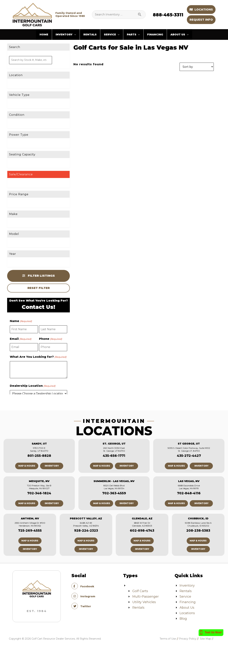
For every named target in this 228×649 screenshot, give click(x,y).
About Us (187, 608)
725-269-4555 (30, 531)
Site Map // (209, 638)
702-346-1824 (39, 493)
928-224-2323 (86, 531)
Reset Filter (38, 288)
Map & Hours (26, 465)
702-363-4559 (114, 493)
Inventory (52, 465)
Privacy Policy (187, 638)
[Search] (141, 14)
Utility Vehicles (144, 602)
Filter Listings (38, 275)
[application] (74, 34)
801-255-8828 (39, 456)
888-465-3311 (168, 14)
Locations (201, 9)
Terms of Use (168, 638)
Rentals (138, 608)
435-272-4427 (189, 456)
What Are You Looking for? (38, 357)
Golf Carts (140, 591)
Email (20, 339)
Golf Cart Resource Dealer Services (53, 638)
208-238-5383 (198, 531)
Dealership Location (32, 386)
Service (185, 597)
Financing (188, 602)
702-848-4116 (189, 493)
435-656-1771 (114, 456)
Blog (183, 619)
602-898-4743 (142, 531)
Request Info (201, 19)
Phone (50, 339)
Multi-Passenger (145, 597)
